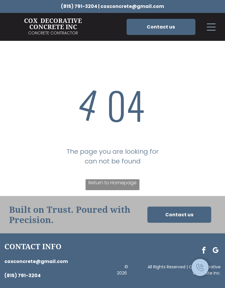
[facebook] (204, 251)
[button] (211, 27)
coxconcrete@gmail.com (132, 6)
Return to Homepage (112, 182)
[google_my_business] (215, 251)
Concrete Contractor (53, 33)
